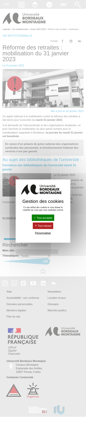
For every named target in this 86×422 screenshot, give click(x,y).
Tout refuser (43, 226)
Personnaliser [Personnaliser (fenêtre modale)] (43, 233)
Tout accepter (43, 218)
